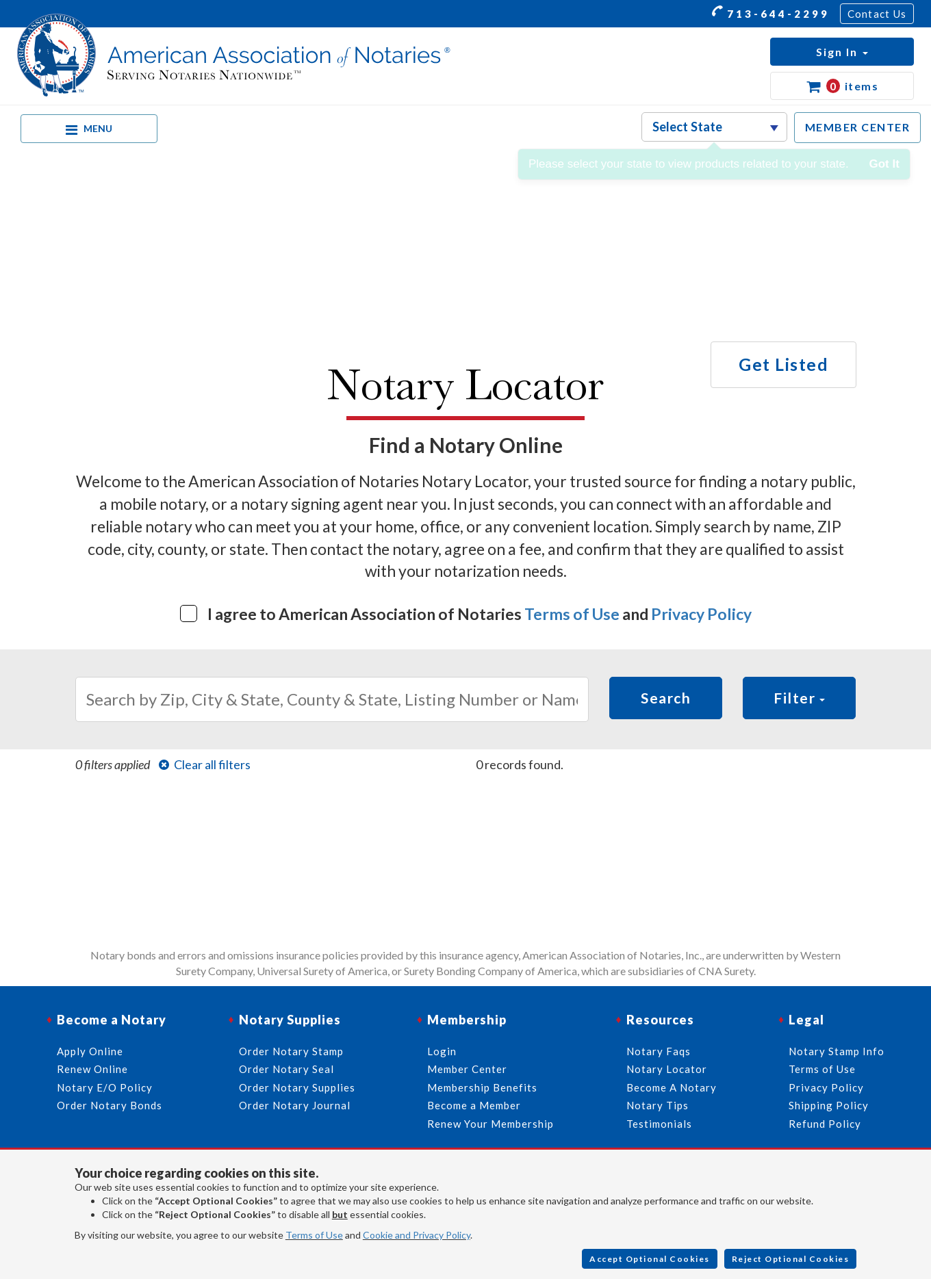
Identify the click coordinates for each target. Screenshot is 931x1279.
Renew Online (92, 1069)
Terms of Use (572, 613)
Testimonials (659, 1123)
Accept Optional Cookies (649, 1259)
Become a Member (474, 1105)
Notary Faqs (658, 1051)
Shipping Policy (829, 1105)
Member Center (467, 1069)
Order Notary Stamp (291, 1051)
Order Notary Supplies (297, 1087)
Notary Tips (657, 1105)
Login (442, 1051)
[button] (842, 52)
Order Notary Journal (294, 1105)
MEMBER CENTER (857, 126)
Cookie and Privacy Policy (416, 1235)
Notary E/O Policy (105, 1087)
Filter (799, 697)
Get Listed (783, 364)
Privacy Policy (701, 613)
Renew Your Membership (490, 1123)
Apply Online (90, 1051)
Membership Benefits (482, 1087)
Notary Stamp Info (836, 1051)
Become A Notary (671, 1087)
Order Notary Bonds (109, 1105)
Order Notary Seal (286, 1069)
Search (666, 697)
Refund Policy (825, 1123)
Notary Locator (666, 1069)
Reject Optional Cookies (791, 1259)
